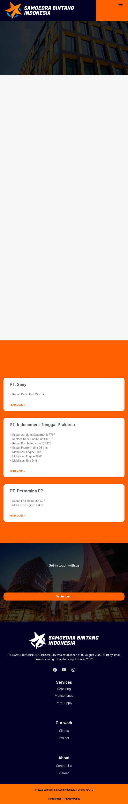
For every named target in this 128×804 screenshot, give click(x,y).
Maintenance (64, 696)
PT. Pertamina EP (26, 490)
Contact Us (64, 766)
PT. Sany (18, 384)
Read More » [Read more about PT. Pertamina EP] (17, 515)
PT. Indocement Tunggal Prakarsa (42, 424)
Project (64, 738)
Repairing (64, 689)
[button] (120, 5)
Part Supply (64, 703)
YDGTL (89, 789)
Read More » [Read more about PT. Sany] (17, 404)
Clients (64, 731)
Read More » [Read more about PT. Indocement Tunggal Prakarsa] (17, 471)
